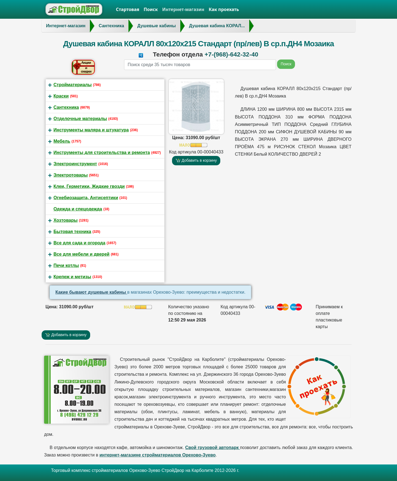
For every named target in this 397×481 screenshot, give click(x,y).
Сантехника (66, 107)
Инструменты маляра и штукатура (91, 130)
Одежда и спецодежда (77, 209)
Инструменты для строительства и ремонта (101, 152)
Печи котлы (66, 265)
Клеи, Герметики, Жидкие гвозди (89, 186)
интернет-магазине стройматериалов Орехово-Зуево (158, 455)
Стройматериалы (72, 84)
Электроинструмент (75, 163)
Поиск (151, 9)
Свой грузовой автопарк (212, 447)
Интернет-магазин (183, 9)
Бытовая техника (72, 231)
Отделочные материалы (80, 118)
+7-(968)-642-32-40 (231, 54)
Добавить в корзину (196, 160)
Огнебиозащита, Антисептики (85, 197)
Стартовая (128, 9)
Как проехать (224, 9)
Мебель (61, 141)
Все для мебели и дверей (81, 254)
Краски (61, 96)
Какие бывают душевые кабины (91, 292)
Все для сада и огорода (79, 243)
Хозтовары (65, 220)
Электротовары (70, 175)
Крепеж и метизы (72, 276)
